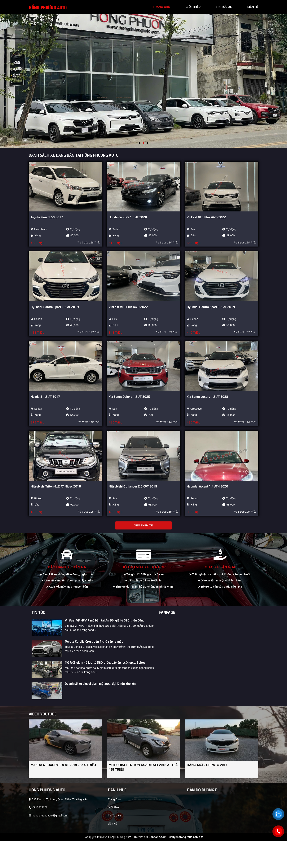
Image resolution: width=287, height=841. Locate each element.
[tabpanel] (143, 81)
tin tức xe (224, 6)
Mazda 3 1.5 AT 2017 (45, 396)
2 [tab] (143, 143)
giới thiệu (193, 6)
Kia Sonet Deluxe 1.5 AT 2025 (129, 396)
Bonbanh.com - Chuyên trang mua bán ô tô (175, 837)
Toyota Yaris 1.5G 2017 (47, 217)
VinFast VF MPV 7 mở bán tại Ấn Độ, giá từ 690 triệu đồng (104, 620)
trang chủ (161, 6)
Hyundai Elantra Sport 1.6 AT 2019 (55, 306)
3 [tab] (147, 143)
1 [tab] (140, 143)
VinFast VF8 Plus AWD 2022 (206, 217)
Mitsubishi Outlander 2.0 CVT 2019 (133, 486)
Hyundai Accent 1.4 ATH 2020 (207, 486)
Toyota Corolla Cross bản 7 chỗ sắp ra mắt (94, 641)
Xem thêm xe (143, 525)
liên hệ (252, 6)
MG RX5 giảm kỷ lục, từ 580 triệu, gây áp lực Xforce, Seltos (105, 662)
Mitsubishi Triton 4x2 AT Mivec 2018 (56, 486)
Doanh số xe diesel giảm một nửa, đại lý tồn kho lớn (100, 683)
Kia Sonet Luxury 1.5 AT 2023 (207, 396)
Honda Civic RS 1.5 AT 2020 (128, 217)
